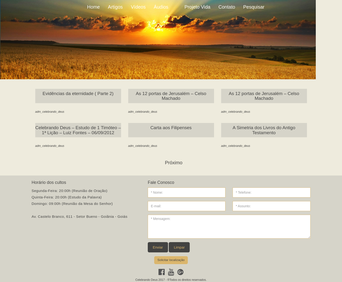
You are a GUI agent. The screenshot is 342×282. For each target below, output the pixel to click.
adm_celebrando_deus (49, 111)
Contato (227, 7)
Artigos (115, 7)
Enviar (158, 247)
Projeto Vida (197, 7)
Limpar (179, 247)
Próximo (173, 162)
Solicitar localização (170, 260)
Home (93, 7)
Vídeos (138, 7)
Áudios (161, 7)
